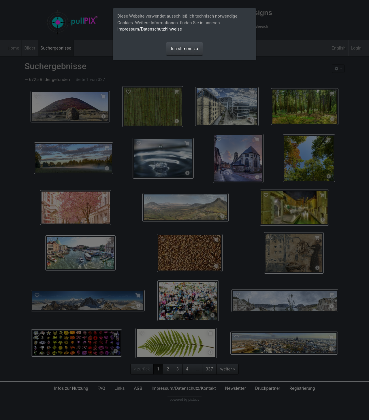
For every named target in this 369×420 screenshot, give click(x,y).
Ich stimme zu (184, 48)
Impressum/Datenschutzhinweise (149, 29)
